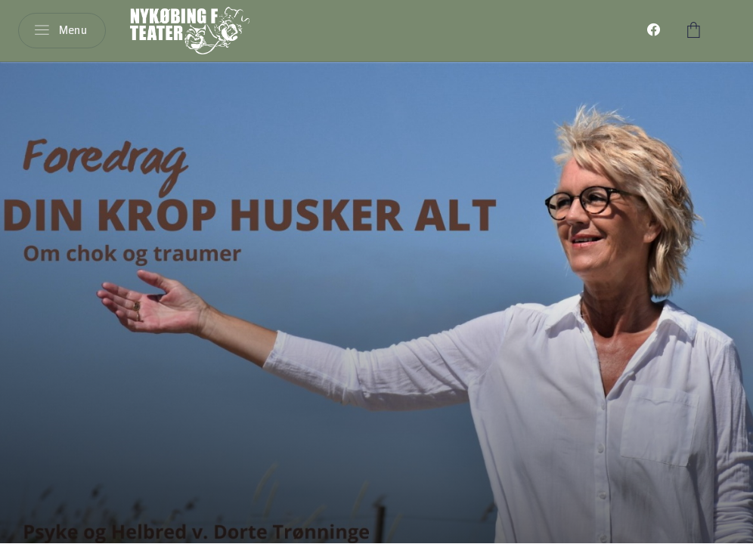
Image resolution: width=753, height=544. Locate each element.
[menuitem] (654, 30)
